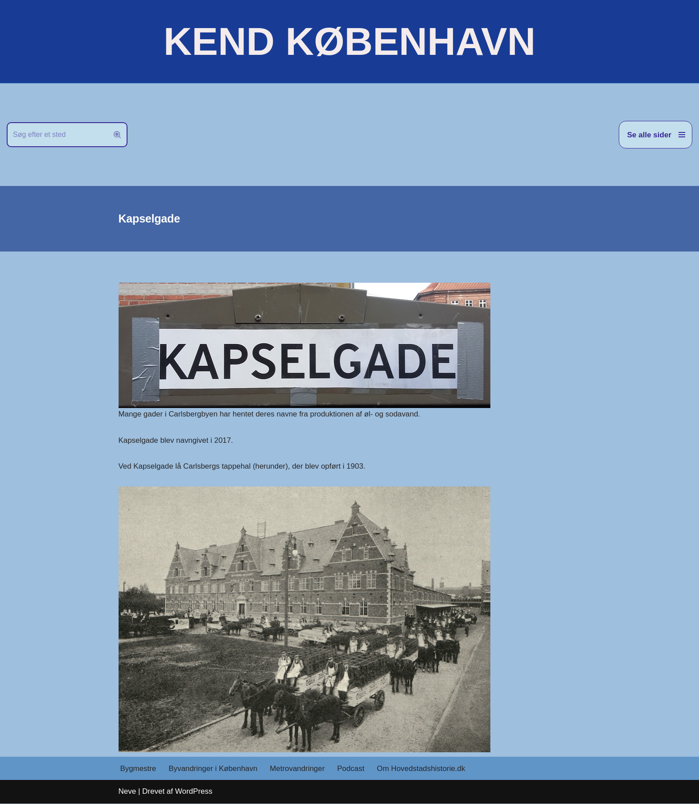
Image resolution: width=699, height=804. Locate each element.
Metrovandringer (298, 769)
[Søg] (57, 134)
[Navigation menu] (655, 134)
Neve (127, 792)
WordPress (194, 792)
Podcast (352, 769)
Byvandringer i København (213, 769)
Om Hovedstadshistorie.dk (422, 769)
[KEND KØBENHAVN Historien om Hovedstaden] (349, 41)
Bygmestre (138, 769)
